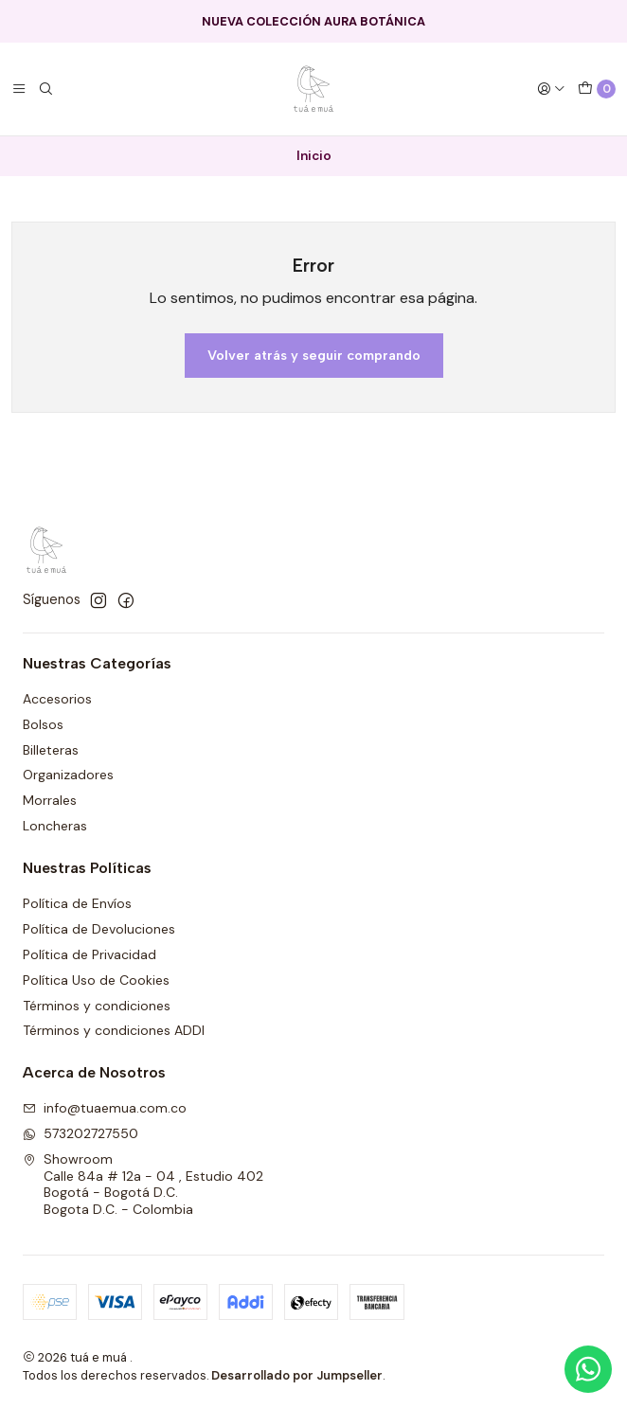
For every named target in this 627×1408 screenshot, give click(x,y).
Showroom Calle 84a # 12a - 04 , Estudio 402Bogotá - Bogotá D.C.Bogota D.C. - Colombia (143, 1184)
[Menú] (19, 89)
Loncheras (55, 825)
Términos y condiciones (96, 1005)
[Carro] (597, 89)
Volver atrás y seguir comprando (314, 355)
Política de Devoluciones (99, 928)
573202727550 (80, 1133)
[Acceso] (551, 89)
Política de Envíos (77, 903)
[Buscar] (45, 89)
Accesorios (57, 698)
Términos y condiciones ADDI (114, 1030)
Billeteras (51, 749)
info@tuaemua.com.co (105, 1107)
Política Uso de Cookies (96, 980)
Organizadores (68, 774)
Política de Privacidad (89, 954)
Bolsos (43, 724)
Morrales (50, 800)
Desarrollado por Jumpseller (297, 1375)
